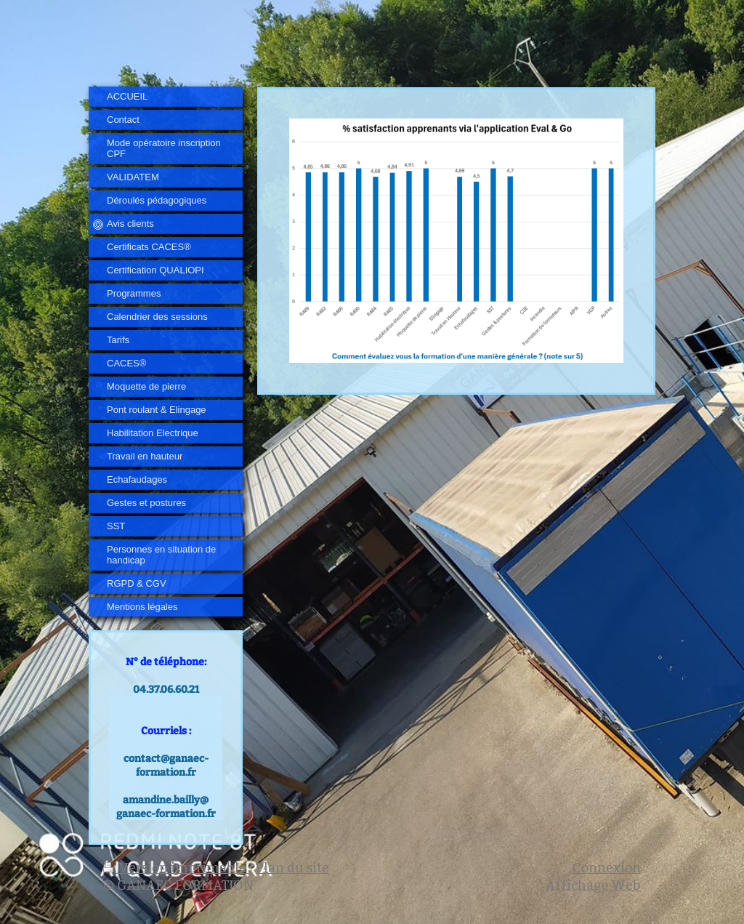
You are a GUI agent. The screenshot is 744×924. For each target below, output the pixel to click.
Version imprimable (176, 867)
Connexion (607, 867)
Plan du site (292, 867)
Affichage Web (593, 885)
